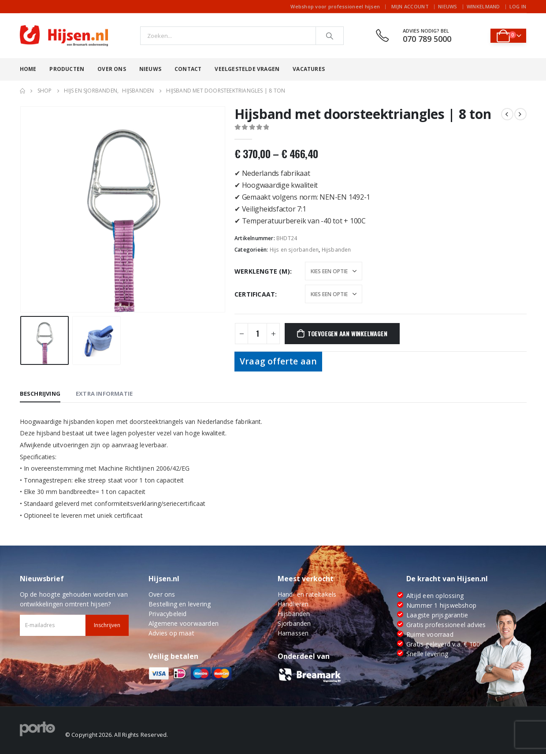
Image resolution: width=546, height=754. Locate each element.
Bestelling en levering (180, 604)
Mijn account (410, 6)
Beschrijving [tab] (40, 393)
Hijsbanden (336, 249)
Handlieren (293, 604)
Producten (66, 69)
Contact (188, 69)
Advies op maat (171, 633)
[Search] (329, 36)
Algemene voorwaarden (184, 623)
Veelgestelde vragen (247, 69)
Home (28, 69)
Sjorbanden (294, 623)
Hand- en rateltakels (307, 594)
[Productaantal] (257, 333)
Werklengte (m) (262, 271)
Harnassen (293, 633)
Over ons (111, 69)
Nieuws (447, 6)
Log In (518, 6)
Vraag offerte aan (278, 361)
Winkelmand (483, 6)
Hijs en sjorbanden (294, 249)
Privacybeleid (168, 613)
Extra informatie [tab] (104, 393)
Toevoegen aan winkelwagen (347, 333)
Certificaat (254, 294)
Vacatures (309, 69)
